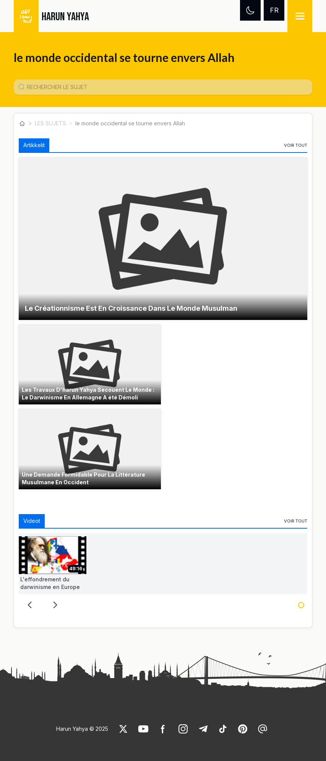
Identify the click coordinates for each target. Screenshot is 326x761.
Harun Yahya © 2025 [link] (82, 728)
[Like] (123, 729)
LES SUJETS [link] (50, 123)
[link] (295, 145)
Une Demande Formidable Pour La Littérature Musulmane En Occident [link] (83, 478)
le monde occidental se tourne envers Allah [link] (130, 123)
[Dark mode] (250, 10)
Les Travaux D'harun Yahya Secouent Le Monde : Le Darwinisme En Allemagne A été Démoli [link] (88, 393)
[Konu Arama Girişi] (166, 87)
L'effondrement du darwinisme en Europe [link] (50, 583)
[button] (163, 238)
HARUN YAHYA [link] (65, 17)
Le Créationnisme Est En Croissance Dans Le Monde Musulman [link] (131, 308)
